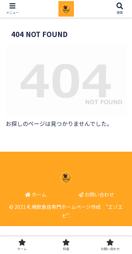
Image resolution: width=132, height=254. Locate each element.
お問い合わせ (96, 194)
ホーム (35, 194)
